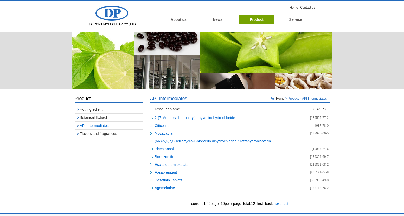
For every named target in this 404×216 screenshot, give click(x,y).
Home (294, 7)
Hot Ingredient (91, 109)
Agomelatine (165, 188)
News (217, 19)
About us (179, 19)
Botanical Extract (93, 117)
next (277, 203)
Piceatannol (164, 149)
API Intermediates (94, 125)
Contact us (307, 7)
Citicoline (162, 125)
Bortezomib (164, 157)
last (285, 203)
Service (295, 19)
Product (257, 19)
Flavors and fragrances (98, 134)
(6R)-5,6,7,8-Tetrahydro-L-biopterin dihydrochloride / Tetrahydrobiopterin (213, 141)
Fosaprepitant (166, 172)
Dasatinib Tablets (168, 180)
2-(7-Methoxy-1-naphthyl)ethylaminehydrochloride (195, 118)
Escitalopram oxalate (172, 164)
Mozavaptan (165, 133)
